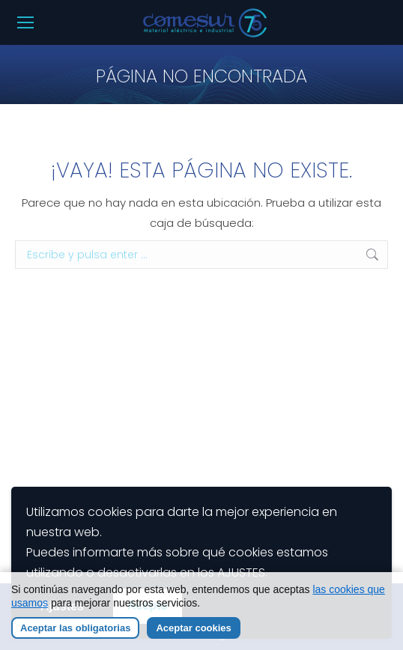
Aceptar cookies (193, 628)
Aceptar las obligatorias (75, 628)
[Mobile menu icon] (25, 22)
